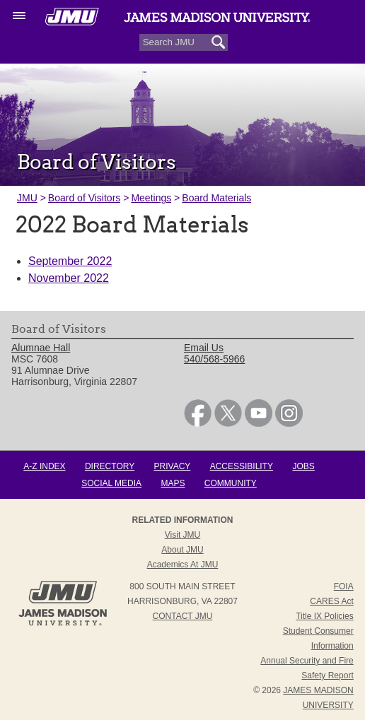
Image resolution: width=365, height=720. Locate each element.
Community (230, 483)
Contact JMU (183, 616)
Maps (173, 483)
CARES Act (331, 601)
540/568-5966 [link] (214, 359)
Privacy (172, 466)
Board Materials (216, 197)
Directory (109, 466)
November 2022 (68, 278)
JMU (27, 197)
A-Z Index (44, 466)
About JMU (182, 550)
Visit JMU (182, 535)
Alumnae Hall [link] (40, 347)
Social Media (111, 483)
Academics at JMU (183, 564)
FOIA (344, 586)
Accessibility (241, 466)
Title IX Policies (325, 616)
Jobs (303, 466)
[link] (198, 423)
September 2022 (70, 261)
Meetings (151, 197)
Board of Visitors (84, 197)
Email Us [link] (204, 347)
